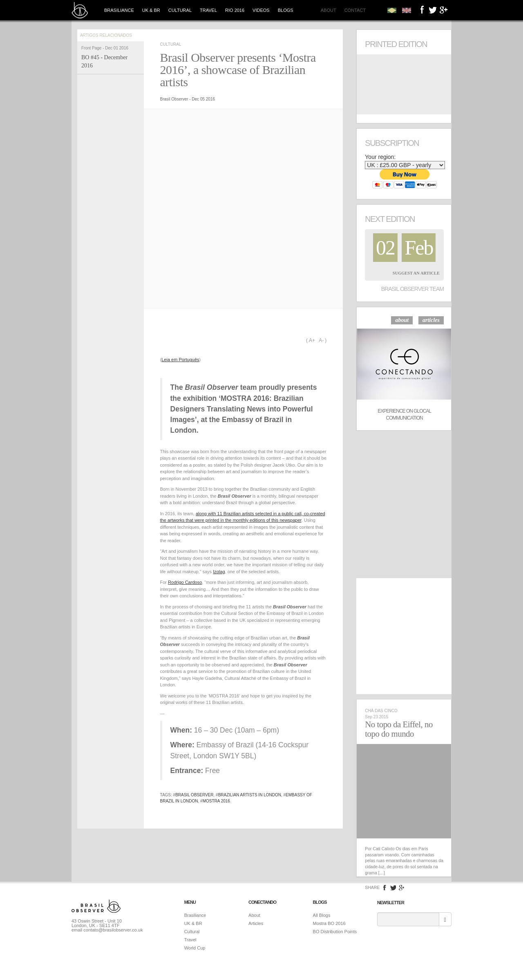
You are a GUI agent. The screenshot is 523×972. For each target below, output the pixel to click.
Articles (255, 923)
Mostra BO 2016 (329, 923)
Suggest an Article (416, 273)
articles (431, 320)
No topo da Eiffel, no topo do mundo (399, 729)
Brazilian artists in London (249, 795)
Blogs (285, 10)
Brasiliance (119, 10)
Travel (208, 10)
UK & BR (151, 10)
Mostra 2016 (216, 801)
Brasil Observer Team (412, 289)
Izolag (219, 571)
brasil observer (194, 795)
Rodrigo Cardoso (185, 582)
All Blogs (322, 915)
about (402, 320)
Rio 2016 (234, 10)
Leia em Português (180, 359)
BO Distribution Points (335, 931)
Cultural (180, 10)
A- (321, 340)
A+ (312, 340)
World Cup (195, 947)
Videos (261, 10)
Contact (355, 10)
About (328, 10)
